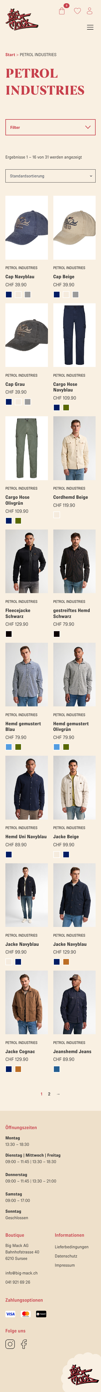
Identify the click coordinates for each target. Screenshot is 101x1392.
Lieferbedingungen (72, 1247)
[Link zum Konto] (77, 11)
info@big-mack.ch (21, 1273)
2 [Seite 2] (49, 1094)
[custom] (10, 1344)
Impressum (65, 1265)
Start (10, 54)
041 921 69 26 (17, 1282)
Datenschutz (66, 1256)
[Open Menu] (90, 27)
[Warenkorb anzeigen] (60, 11)
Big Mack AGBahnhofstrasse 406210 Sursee (22, 1252)
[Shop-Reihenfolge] (50, 175)
